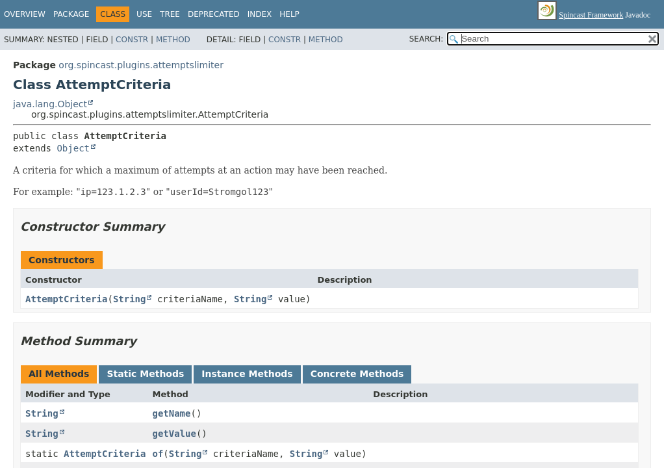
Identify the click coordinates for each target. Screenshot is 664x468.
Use (144, 14)
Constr (132, 39)
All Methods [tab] (59, 374)
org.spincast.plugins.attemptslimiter (140, 65)
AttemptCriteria (66, 299)
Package (71, 14)
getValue (174, 433)
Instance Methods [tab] (246, 374)
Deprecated (214, 14)
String (129, 299)
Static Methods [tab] (145, 374)
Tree (170, 14)
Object (73, 148)
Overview (24, 14)
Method (173, 39)
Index (260, 14)
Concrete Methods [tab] (357, 374)
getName (171, 413)
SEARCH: (426, 39)
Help (289, 14)
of (157, 453)
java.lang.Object (50, 104)
